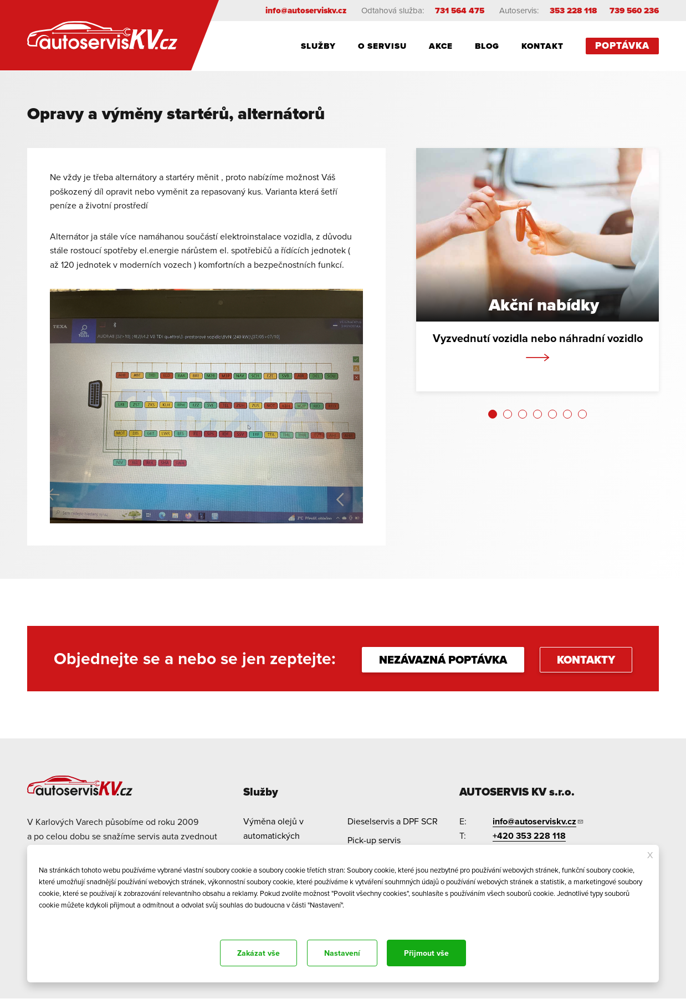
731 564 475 (459, 10)
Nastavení (342, 953)
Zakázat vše (258, 953)
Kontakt (542, 46)
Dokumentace (57, 919)
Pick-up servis (374, 840)
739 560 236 (634, 10)
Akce (441, 46)
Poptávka (622, 46)
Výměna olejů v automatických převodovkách (273, 835)
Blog (487, 46)
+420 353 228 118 (529, 835)
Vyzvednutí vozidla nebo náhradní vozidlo (538, 338)
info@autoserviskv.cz (305, 10)
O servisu (382, 46)
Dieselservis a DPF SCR (392, 821)
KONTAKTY (586, 659)
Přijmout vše (426, 953)
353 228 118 (573, 10)
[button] (492, 414)
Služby (318, 46)
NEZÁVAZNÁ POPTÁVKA (443, 659)
